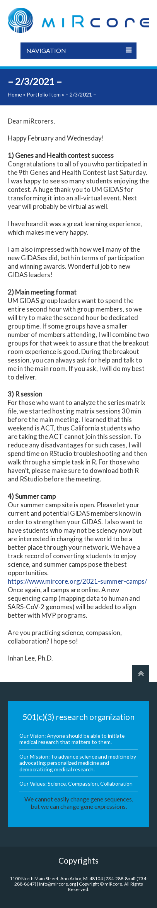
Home (15, 94)
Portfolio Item (44, 94)
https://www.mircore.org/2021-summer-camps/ (77, 581)
